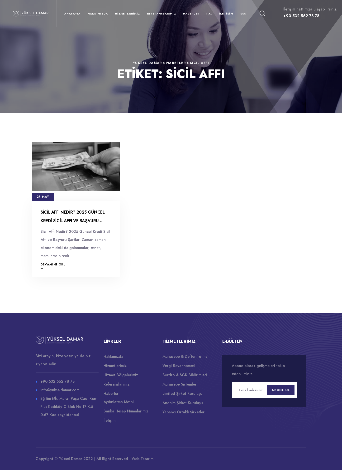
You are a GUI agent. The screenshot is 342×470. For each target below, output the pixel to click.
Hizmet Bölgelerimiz (121, 375)
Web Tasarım (142, 458)
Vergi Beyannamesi (178, 365)
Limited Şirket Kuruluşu (182, 393)
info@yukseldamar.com (59, 390)
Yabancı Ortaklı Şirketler (183, 412)
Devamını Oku (53, 264)
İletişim (226, 13)
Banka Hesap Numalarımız (126, 411)
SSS (243, 13)
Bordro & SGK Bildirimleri (184, 375)
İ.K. (209, 13)
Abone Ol (281, 390)
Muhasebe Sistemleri (179, 384)
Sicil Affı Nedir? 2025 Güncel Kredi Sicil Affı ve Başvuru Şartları (73, 220)
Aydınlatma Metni (119, 402)
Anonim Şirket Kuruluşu (182, 403)
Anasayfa (72, 13)
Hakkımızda (98, 13)
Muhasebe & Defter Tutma (185, 356)
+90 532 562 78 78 (301, 16)
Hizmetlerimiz (127, 13)
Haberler (191, 13)
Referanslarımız (161, 13)
